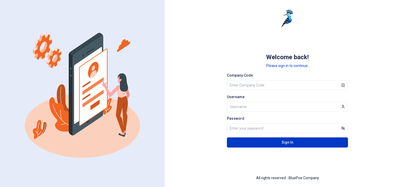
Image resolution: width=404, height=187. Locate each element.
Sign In (287, 142)
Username (236, 97)
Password (235, 118)
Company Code (240, 75)
